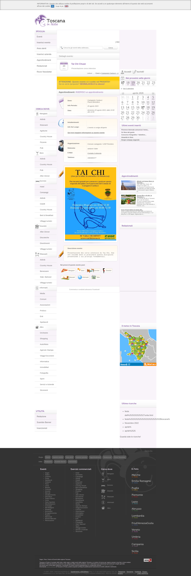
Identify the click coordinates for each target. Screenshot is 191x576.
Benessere (44, 271)
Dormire (110, 485)
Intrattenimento (50, 495)
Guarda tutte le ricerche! (130, 437)
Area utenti (41, 48)
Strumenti (44, 390)
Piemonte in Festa (142, 496)
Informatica (44, 361)
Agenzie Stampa (46, 350)
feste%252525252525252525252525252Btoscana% (147, 419)
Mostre (47, 487)
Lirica (47, 486)
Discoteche (44, 237)
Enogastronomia (51, 513)
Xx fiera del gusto (127, 132)
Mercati (47, 493)
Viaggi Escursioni (47, 356)
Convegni (48, 506)
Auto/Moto (44, 344)
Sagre (47, 473)
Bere (108, 479)
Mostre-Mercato (50, 519)
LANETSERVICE (142, 573)
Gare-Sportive (50, 502)
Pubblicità (138, 572)
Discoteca (48, 497)
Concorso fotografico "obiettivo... (133, 135)
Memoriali (48, 517)
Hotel (42, 187)
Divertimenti (45, 243)
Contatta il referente (94, 153)
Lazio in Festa (142, 503)
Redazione (41, 416)
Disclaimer (130, 572)
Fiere (47, 484)
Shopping (44, 338)
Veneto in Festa (142, 531)
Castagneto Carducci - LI (110, 73)
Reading (48, 509)
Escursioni (48, 511)
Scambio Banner (44, 422)
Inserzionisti (42, 428)
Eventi (39, 37)
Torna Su (148, 451)
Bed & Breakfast (46, 215)
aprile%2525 (130, 431)
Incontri (47, 491)
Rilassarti (110, 497)
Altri (117, 42)
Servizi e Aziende (47, 384)
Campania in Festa (142, 544)
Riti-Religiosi (49, 508)
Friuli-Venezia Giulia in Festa (142, 524)
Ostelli (42, 204)
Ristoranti (44, 125)
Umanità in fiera (127, 137)
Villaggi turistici (46, 221)
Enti (41, 316)
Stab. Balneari (45, 277)
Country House (46, 136)
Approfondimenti (44, 60)
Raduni (47, 515)
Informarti (110, 502)
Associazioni (45, 305)
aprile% (128, 427)
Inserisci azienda (44, 54)
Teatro (47, 475)
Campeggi (44, 192)
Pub (41, 148)
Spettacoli (44, 322)
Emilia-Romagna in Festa (142, 482)
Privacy (144, 572)
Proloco (43, 311)
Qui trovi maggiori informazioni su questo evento (86, 133)
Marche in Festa (142, 475)
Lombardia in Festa (142, 517)
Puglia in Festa (142, 489)
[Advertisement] (138, 45)
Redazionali (42, 66)
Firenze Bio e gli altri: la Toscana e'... (144, 196)
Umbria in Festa (142, 537)
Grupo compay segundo (130, 140)
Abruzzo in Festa (142, 510)
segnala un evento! (107, 565)
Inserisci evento (43, 42)
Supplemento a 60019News (80, 572)
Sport (42, 379)
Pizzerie (43, 142)
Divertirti (110, 491)
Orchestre (44, 333)
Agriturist (43, 131)
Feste (47, 478)
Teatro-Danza (50, 498)
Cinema (48, 476)
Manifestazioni (50, 504)
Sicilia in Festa (142, 551)
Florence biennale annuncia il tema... (135, 130)
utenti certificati (51, 566)
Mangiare (110, 474)
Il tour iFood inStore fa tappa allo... (132, 209)
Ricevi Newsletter (44, 72)
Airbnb (42, 119)
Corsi (47, 500)
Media (42, 293)
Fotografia (44, 373)
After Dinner (45, 176)
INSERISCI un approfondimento (89, 92)
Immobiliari (44, 367)
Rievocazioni (49, 520)
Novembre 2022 (132, 423)
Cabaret (48, 482)
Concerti (48, 489)
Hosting (120, 573)
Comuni (43, 299)
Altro (108, 508)
